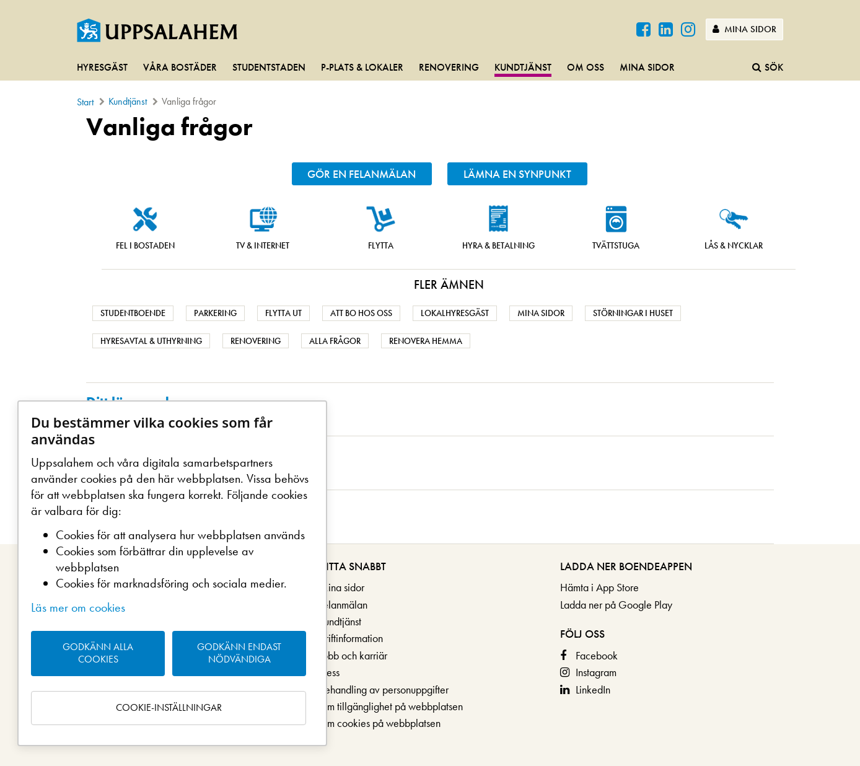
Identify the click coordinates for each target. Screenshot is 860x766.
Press (329, 672)
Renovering (449, 67)
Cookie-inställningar (169, 707)
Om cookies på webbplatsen (379, 723)
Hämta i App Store (599, 587)
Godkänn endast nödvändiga (239, 653)
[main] (430, 328)
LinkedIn (593, 689)
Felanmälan (342, 604)
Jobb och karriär (352, 655)
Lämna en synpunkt (517, 174)
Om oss (585, 67)
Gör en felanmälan (361, 174)
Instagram (596, 672)
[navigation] (430, 68)
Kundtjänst (522, 67)
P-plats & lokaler (362, 67)
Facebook (597, 655)
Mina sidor (744, 29)
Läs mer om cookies (78, 607)
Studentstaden (268, 67)
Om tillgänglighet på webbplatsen (390, 706)
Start (85, 101)
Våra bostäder (180, 67)
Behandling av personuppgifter (383, 689)
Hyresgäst (102, 67)
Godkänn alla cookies (98, 653)
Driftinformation (350, 638)
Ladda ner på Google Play (616, 604)
